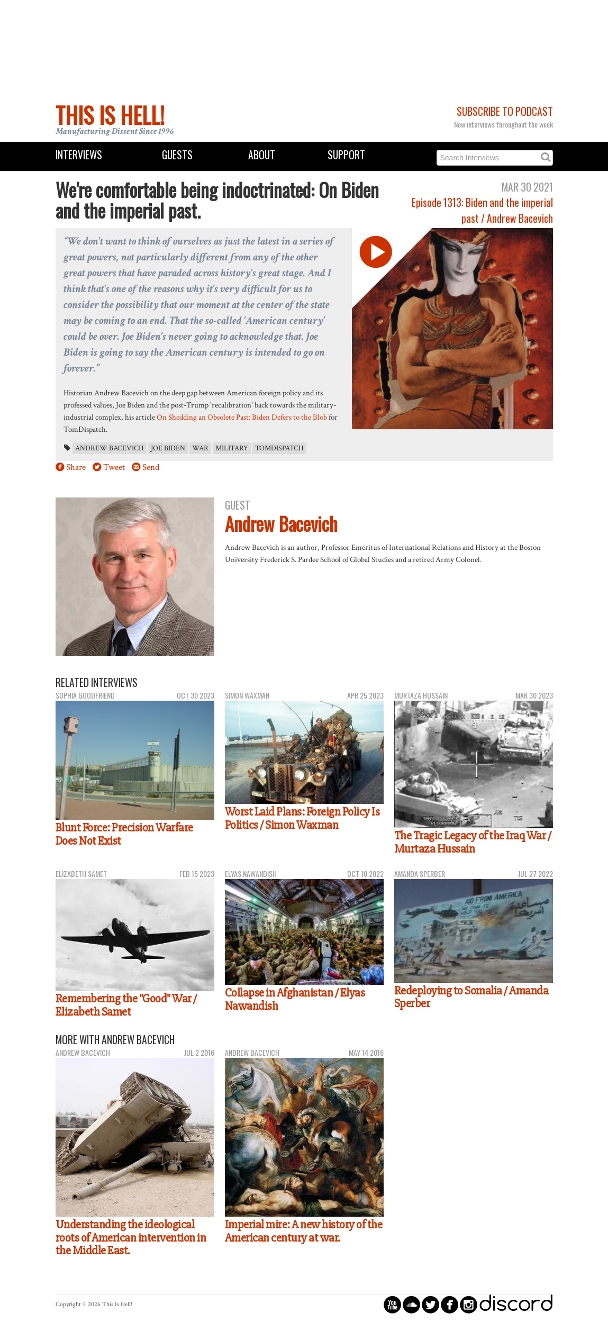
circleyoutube (392, 1304)
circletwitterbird (430, 1304)
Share (76, 467)
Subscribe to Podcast (505, 111)
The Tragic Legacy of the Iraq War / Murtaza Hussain (472, 842)
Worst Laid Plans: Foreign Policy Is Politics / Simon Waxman (302, 818)
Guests (177, 154)
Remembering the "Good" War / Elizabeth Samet (126, 1005)
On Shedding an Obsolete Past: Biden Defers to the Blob (242, 417)
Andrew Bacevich (109, 448)
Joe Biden (168, 448)
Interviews (79, 154)
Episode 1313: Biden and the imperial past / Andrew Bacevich (482, 210)
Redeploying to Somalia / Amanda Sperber (471, 997)
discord (516, 1304)
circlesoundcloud (411, 1304)
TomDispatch (279, 448)
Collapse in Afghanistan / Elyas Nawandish (295, 999)
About (261, 154)
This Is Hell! (110, 114)
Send (150, 467)
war (200, 448)
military (231, 448)
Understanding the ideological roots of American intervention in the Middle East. (131, 1237)
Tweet (114, 467)
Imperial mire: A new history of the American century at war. (304, 1231)
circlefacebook (449, 1304)
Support (346, 154)
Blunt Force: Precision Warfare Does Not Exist (124, 834)
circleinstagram (468, 1304)
